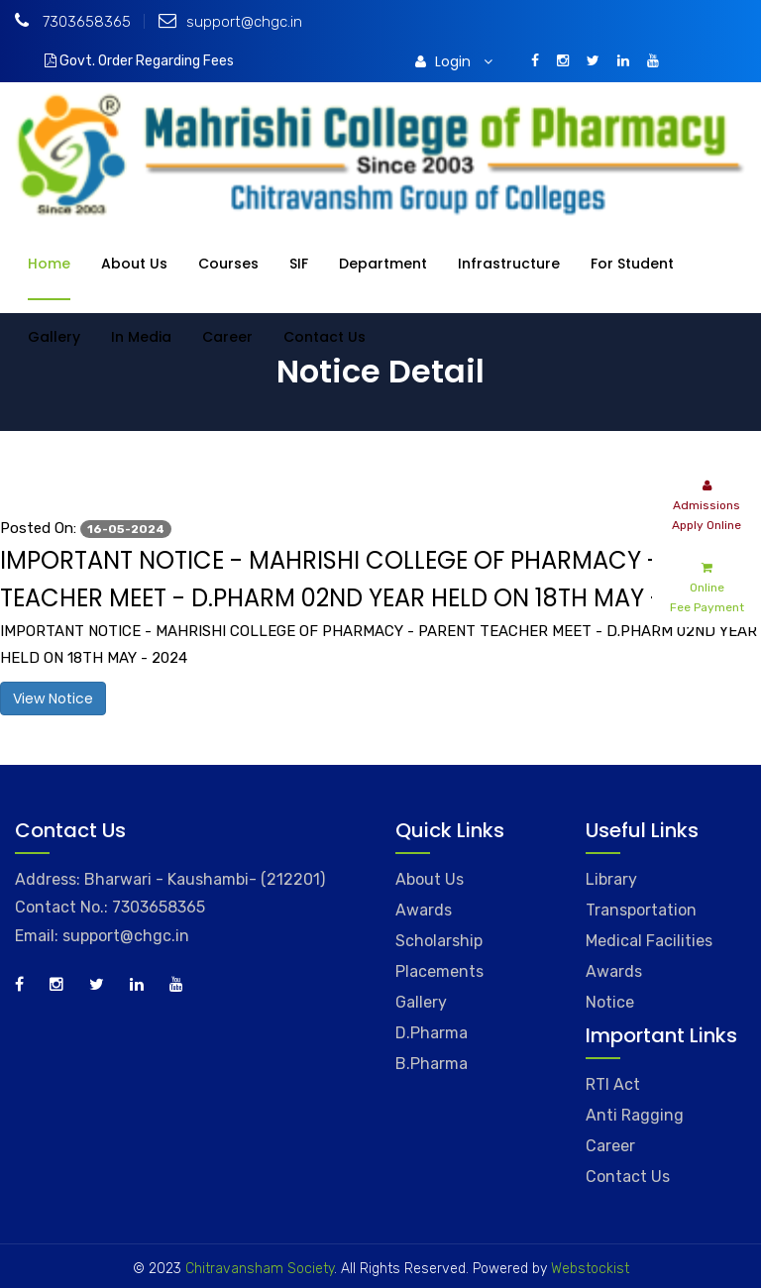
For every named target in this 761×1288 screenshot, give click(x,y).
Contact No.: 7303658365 (110, 907)
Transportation (641, 910)
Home (49, 263)
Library (611, 879)
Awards (423, 910)
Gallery (54, 337)
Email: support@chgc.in (102, 935)
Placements (439, 971)
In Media (141, 337)
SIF (298, 263)
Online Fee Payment (707, 586)
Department (383, 263)
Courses (228, 263)
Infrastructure (509, 263)
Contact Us (324, 337)
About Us (134, 263)
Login (453, 61)
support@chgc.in (230, 22)
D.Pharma (431, 1032)
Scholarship (439, 940)
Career (227, 337)
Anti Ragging (635, 1115)
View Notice (53, 698)
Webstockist (588, 1268)
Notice (610, 1002)
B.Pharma (431, 1063)
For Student (632, 263)
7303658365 (73, 22)
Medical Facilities (649, 940)
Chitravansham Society (259, 1268)
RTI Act (613, 1084)
